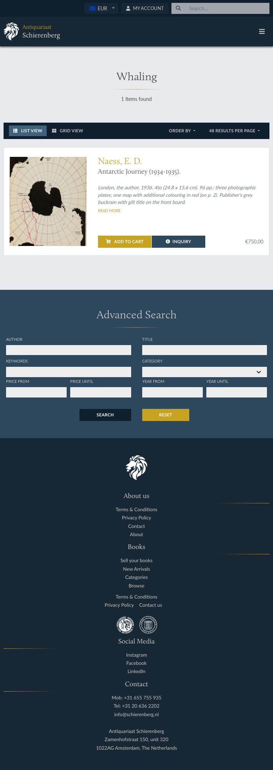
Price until (81, 381)
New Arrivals (136, 569)
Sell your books (136, 560)
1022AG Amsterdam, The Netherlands (136, 748)
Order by (180, 131)
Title (147, 339)
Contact (136, 526)
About (136, 534)
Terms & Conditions (137, 509)
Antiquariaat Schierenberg (136, 731)
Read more (109, 210)
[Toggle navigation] (261, 31)
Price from (17, 381)
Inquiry (178, 241)
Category (152, 361)
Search (105, 415)
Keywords (17, 361)
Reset (165, 415)
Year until (217, 381)
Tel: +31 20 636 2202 (137, 706)
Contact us (150, 605)
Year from (153, 381)
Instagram (136, 655)
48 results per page (233, 131)
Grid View (67, 131)
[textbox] (101, 8)
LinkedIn (136, 671)
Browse (137, 585)
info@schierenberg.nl (136, 714)
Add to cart (125, 241)
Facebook (137, 663)
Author (14, 339)
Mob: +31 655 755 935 (136, 697)
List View (27, 131)
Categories (136, 577)
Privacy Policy (136, 517)
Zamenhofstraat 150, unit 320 (137, 739)
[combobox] (101, 8)
